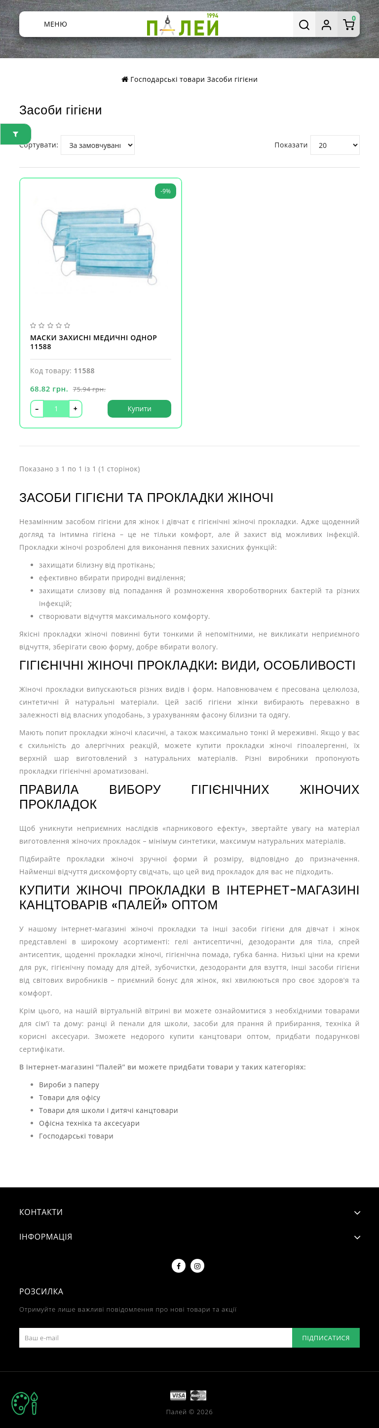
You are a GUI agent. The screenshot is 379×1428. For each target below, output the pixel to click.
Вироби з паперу (69, 1084)
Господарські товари (167, 79)
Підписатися (326, 1337)
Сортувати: (38, 144)
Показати (291, 144)
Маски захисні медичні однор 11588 (93, 342)
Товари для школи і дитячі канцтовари (108, 1110)
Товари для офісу (69, 1097)
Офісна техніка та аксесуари (89, 1123)
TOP (24, 1403)
